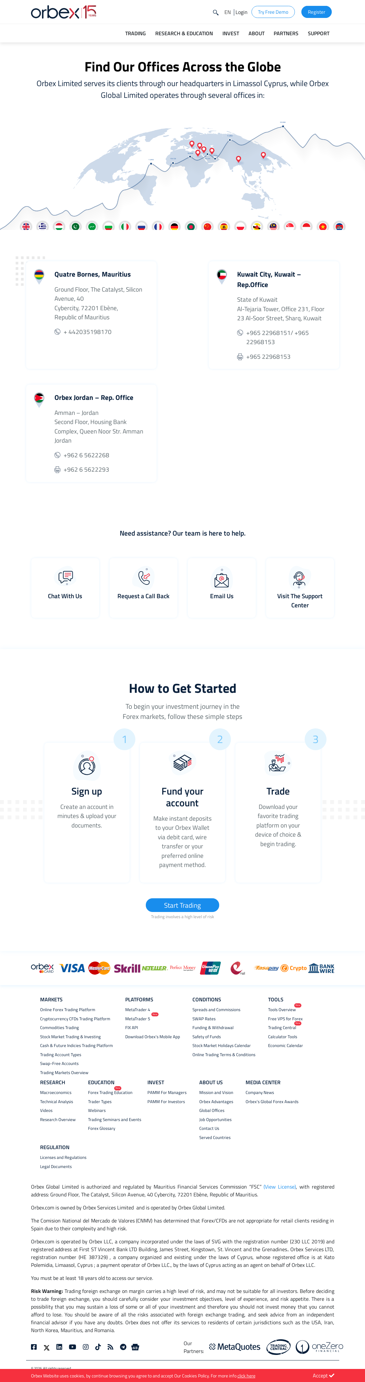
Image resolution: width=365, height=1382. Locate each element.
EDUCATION (101, 1082)
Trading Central (282, 1028)
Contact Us (209, 1129)
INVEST (155, 1082)
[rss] (110, 1347)
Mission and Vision (216, 1093)
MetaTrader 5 (137, 1019)
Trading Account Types (60, 1055)
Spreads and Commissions (216, 1010)
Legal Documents (56, 1167)
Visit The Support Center (300, 600)
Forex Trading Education (110, 1093)
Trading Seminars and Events (114, 1120)
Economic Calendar (285, 1046)
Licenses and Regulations (63, 1158)
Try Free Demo (273, 12)
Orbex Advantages (216, 1102)
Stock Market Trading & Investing (70, 1037)
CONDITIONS (206, 1000)
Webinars (97, 1111)
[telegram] (123, 1347)
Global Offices (211, 1111)
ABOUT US (211, 1082)
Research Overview (58, 1120)
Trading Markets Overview (64, 1073)
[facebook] (35, 1347)
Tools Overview (282, 1010)
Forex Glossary (101, 1129)
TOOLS (275, 1000)
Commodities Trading (59, 1028)
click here (246, 1375)
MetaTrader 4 (137, 1010)
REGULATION (54, 1147)
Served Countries (215, 1138)
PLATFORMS (139, 1000)
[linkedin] (59, 1347)
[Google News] (135, 1347)
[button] (227, 12)
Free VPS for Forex (285, 1019)
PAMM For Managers (167, 1093)
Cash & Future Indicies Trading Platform (76, 1046)
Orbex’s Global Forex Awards (272, 1102)
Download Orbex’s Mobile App (152, 1037)
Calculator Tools (282, 1037)
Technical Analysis (56, 1102)
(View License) (280, 1187)
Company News (260, 1093)
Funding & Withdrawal (213, 1028)
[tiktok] (98, 1347)
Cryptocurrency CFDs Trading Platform (75, 1019)
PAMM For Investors (166, 1102)
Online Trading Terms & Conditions (223, 1055)
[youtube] (73, 1347)
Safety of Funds (206, 1037)
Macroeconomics (55, 1093)
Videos (46, 1111)
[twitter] (46, 1347)
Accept (323, 1375)
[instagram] (86, 1347)
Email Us (222, 595)
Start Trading (182, 905)
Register (316, 12)
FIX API (131, 1028)
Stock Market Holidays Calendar (221, 1046)
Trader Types (100, 1102)
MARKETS (51, 1000)
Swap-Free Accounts (59, 1064)
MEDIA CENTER (263, 1082)
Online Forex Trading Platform (67, 1010)
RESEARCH (52, 1082)
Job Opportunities (215, 1120)
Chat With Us (65, 595)
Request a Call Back (143, 595)
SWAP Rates (204, 1019)
